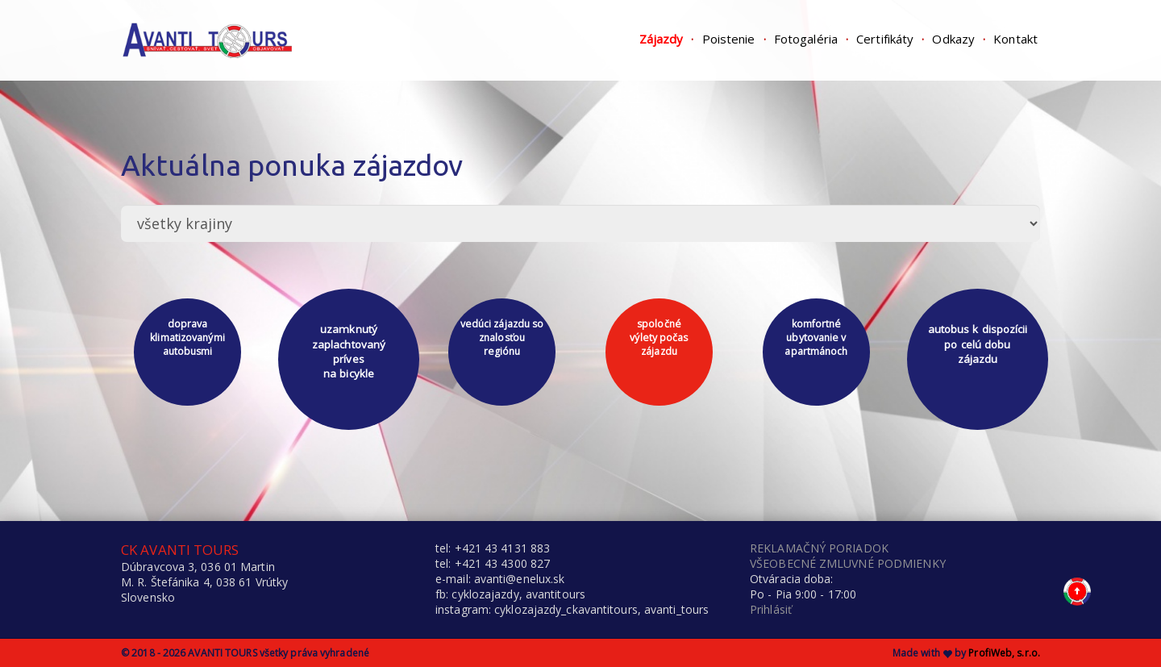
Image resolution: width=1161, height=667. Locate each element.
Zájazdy (661, 39)
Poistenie (728, 39)
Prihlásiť (771, 609)
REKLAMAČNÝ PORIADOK (819, 548)
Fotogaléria (806, 39)
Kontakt (1015, 39)
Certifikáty (884, 39)
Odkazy (953, 39)
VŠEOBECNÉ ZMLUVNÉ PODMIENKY (848, 563)
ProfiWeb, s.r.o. (1004, 653)
